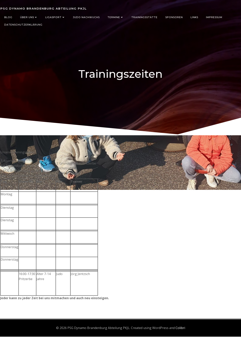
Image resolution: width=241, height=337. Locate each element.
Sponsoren (174, 17)
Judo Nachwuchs (86, 17)
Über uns (28, 17)
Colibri (180, 328)
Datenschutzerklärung (23, 24)
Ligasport (55, 17)
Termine (115, 17)
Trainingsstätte (144, 17)
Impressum (214, 17)
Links (194, 17)
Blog (8, 17)
